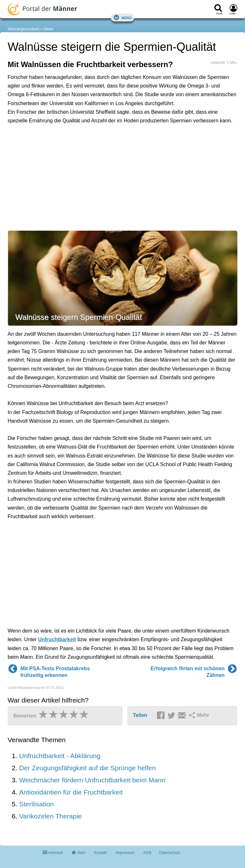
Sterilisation (36, 804)
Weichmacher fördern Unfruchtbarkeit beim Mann (92, 780)
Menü (122, 17)
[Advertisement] (106, 159)
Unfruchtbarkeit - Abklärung (59, 755)
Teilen (140, 715)
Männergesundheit (23, 29)
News (48, 29)
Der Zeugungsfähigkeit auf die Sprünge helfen (87, 768)
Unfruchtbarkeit (57, 639)
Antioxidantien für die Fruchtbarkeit (71, 792)
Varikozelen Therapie (50, 816)
